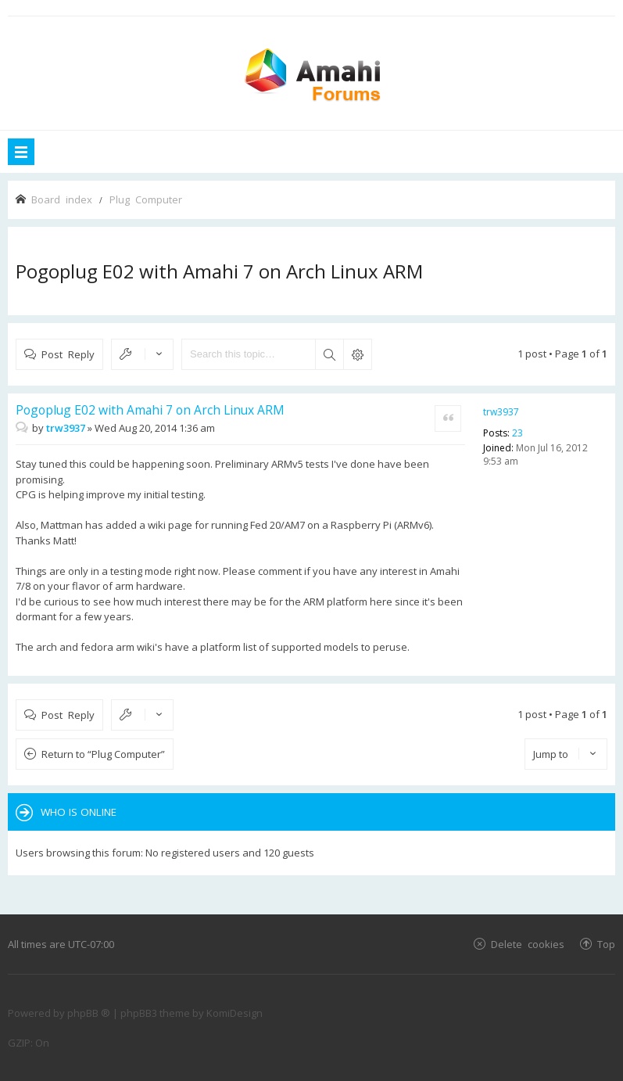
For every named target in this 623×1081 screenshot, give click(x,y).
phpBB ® (88, 1013)
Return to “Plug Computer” (103, 754)
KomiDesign (234, 1013)
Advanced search (357, 354)
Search (329, 354)
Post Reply (68, 354)
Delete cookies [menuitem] (527, 944)
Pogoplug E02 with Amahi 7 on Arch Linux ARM (219, 271)
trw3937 (501, 411)
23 (517, 433)
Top (606, 944)
